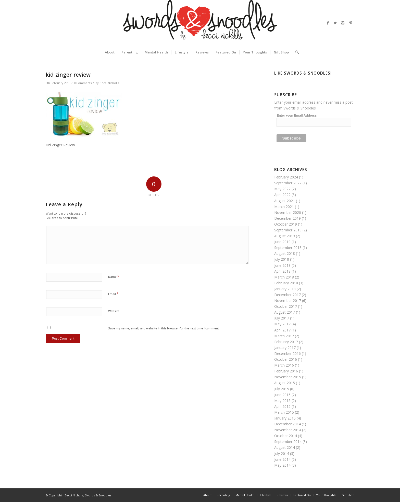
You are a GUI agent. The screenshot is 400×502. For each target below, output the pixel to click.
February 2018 (286, 283)
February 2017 (286, 341)
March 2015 (284, 412)
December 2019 (287, 218)
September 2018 (288, 247)
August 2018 (284, 253)
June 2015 (282, 394)
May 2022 (282, 188)
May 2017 (282, 324)
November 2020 (287, 212)
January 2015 (285, 418)
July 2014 (281, 453)
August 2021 (284, 200)
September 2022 (288, 182)
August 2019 (284, 235)
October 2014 (285, 435)
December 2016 (287, 353)
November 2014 (287, 429)
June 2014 (282, 459)
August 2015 (284, 382)
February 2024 (286, 177)
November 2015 (287, 376)
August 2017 (284, 312)
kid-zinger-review (68, 74)
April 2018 (282, 271)
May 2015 (282, 400)
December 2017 (287, 294)
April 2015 (282, 406)
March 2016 (284, 365)
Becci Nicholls (109, 83)
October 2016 (285, 359)
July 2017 (281, 318)
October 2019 (285, 224)
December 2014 (287, 424)
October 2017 (285, 306)
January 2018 (285, 288)
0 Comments (83, 83)
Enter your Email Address (297, 115)
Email (113, 293)
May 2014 (282, 465)
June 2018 (282, 265)
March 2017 (284, 335)
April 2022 (282, 194)
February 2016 (286, 371)
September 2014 (288, 441)
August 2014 (284, 447)
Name (113, 276)
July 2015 (281, 388)
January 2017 (285, 347)
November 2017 (287, 300)
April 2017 (282, 330)
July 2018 (281, 259)
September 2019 (288, 230)
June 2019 (282, 241)
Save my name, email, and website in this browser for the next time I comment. (164, 328)
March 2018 (284, 277)
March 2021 (284, 206)
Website (113, 311)
